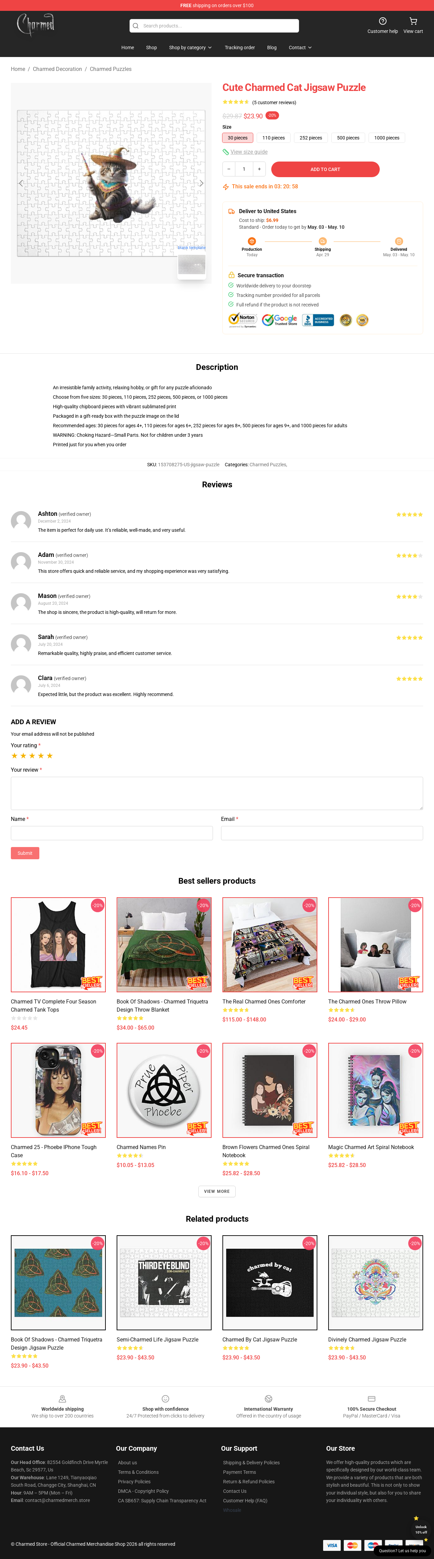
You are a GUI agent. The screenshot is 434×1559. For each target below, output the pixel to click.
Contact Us (234, 1491)
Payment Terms (239, 1472)
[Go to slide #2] (129, 300)
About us (127, 1462)
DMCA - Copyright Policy (143, 1491)
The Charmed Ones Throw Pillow (367, 1001)
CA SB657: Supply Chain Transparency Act (162, 1500)
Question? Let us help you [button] (402, 1550)
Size (227, 127)
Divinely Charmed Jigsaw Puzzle (367, 1339)
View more (217, 1191)
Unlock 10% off (421, 1529)
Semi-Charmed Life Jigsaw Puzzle (157, 1339)
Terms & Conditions (138, 1472)
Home (18, 69)
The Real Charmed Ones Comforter (263, 1001)
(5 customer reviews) (274, 102)
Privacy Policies (134, 1481)
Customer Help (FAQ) (245, 1500)
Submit (25, 853)
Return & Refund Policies (249, 1481)
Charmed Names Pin (141, 1147)
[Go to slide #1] (93, 300)
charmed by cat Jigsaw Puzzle (259, 1339)
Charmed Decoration (57, 69)
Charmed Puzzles (111, 69)
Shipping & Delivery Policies (251, 1462)
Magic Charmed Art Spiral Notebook (371, 1147)
